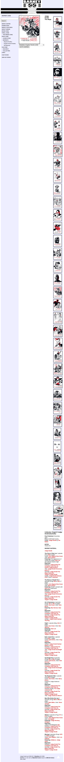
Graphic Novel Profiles (10, 43)
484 (49, 555)
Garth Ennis (51, 639)
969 (58, 699)
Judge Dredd (52, 540)
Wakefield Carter (36, 757)
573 (46, 716)
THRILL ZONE (5, 32)
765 (53, 603)
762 (50, 603)
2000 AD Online (50, 757)
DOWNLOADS (5, 25)
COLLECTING (6, 50)
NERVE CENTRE (6, 23)
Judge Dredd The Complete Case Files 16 (52, 612)
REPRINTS (5, 40)
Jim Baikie (51, 719)
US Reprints (7, 45)
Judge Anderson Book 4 (55, 695)
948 (53, 659)
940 (50, 659)
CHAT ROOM (5, 55)
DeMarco (53, 740)
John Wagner (52, 556)
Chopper (47, 722)
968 (55, 699)
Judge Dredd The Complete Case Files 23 (52, 665)
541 (58, 581)
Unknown (55, 577)
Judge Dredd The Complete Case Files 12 (52, 686)
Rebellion (37, 756)
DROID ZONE (5, 31)
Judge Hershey (55, 720)
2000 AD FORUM (6, 57)
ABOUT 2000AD (6, 29)
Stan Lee (57, 560)
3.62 (58, 623)
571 (60, 715)
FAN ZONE (4, 47)
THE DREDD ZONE (8, 34)
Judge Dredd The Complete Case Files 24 (52, 707)
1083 (47, 735)
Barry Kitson (51, 557)
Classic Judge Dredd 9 (51, 567)
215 (58, 724)
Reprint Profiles (8, 41)
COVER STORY (7, 38)
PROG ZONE (5, 36)
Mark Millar (51, 702)
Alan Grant (59, 556)
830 (49, 638)
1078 (61, 734)
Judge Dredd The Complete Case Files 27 (52, 745)
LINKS (3, 52)
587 (49, 677)
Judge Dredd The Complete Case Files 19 (52, 647)
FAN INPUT (6, 49)
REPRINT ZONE (6, 15)
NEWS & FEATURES (7, 27)
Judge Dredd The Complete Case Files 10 (52, 565)
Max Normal (54, 608)
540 (55, 581)
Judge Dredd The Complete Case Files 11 (52, 591)
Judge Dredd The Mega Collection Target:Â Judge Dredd (52, 573)
